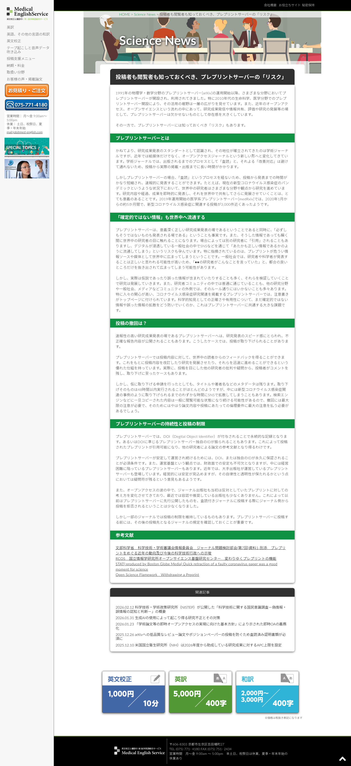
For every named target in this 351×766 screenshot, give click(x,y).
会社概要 (270, 5)
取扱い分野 (16, 72)
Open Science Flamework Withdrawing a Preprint (157, 574)
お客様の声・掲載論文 (25, 79)
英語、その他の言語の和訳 (28, 34)
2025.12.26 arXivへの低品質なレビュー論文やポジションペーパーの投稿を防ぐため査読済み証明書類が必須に (201, 636)
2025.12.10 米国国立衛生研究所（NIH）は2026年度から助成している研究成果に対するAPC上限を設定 (199, 645)
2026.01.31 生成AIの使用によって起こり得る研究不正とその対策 (168, 618)
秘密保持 (308, 5)
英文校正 (14, 41)
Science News (145, 14)
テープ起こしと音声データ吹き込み (28, 50)
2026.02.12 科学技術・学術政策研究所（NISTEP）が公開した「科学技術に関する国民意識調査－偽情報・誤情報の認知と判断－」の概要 (201, 609)
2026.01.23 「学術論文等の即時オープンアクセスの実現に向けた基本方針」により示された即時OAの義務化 (201, 626)
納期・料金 (16, 65)
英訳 (10, 27)
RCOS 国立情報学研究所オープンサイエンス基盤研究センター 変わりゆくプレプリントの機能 (196, 558)
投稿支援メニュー (21, 58)
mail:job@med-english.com (25, 132)
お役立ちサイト (290, 5)
